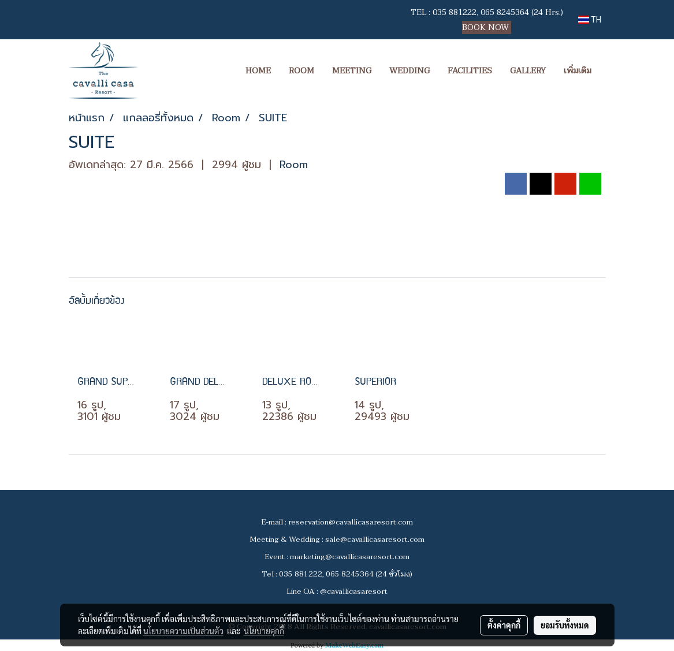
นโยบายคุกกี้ (264, 631)
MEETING (351, 70)
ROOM (301, 70)
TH (589, 19)
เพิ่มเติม (577, 70)
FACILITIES (470, 70)
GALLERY (528, 70)
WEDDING (409, 70)
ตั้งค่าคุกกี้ (503, 625)
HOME (258, 70)
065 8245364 (505, 12)
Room (294, 165)
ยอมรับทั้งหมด (565, 625)
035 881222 (454, 12)
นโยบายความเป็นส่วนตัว (183, 631)
